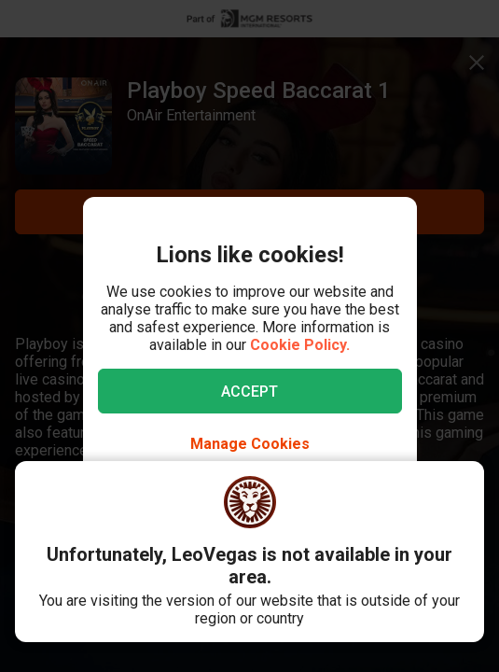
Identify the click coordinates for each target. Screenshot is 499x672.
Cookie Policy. (300, 345)
